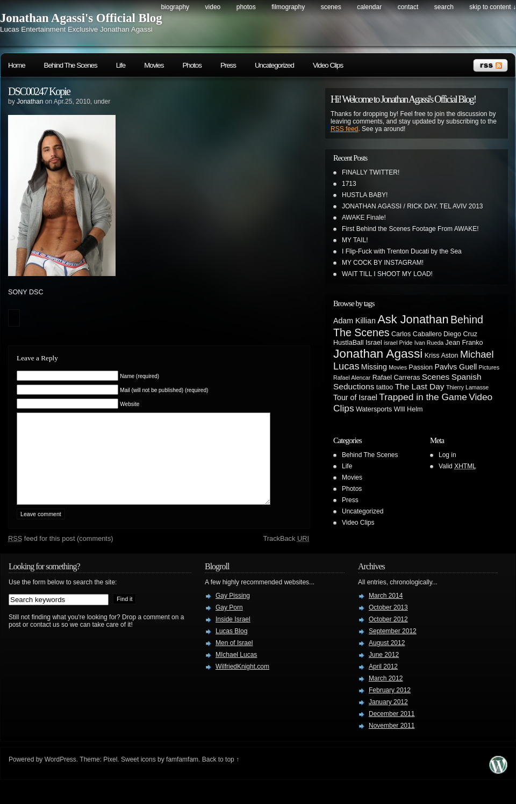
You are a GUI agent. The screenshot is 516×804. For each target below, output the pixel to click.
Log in (447, 455)
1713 (349, 183)
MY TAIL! (355, 240)
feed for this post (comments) (60, 555)
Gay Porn (229, 623)
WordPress (60, 775)
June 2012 (384, 671)
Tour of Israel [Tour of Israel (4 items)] (355, 397)
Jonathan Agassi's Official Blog (81, 18)
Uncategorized (274, 65)
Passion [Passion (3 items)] (420, 367)
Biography (175, 7)
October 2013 (388, 623)
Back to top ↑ (220, 775)
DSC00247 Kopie (39, 91)
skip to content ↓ (492, 7)
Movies (153, 65)
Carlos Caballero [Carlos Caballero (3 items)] (416, 334)
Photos (246, 7)
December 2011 (391, 730)
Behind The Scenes (70, 65)
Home (16, 65)
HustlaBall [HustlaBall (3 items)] (348, 342)
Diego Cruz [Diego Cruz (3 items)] (460, 334)
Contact (408, 7)
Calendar (369, 7)
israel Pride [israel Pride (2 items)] (398, 342)
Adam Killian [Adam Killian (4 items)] (354, 320)
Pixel (110, 775)
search (444, 7)
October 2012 (388, 635)
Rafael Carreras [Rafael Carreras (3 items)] (396, 377)
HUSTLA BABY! (365, 195)
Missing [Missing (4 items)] (374, 367)
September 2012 (393, 647)
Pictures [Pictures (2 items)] (489, 367)
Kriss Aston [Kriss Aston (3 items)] (441, 355)
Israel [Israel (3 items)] (374, 342)
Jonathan (30, 101)
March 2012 (386, 694)
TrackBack (286, 555)
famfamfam (182, 775)
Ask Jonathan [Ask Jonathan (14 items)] (412, 319)
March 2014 (386, 611)
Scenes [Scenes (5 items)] (436, 376)
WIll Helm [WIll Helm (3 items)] (408, 409)
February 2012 (390, 706)
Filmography (288, 7)
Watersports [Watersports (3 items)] (374, 409)
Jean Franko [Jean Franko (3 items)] (464, 342)
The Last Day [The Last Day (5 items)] (420, 386)
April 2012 (383, 682)
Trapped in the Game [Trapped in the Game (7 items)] (423, 397)
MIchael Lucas (236, 671)
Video (213, 7)
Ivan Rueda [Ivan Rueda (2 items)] (429, 342)
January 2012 (388, 718)
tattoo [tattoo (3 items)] (384, 387)
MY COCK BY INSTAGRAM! (383, 262)
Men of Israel (234, 659)
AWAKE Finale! (364, 217)
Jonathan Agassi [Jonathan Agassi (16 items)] (377, 353)
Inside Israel (233, 635)
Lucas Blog (231, 647)
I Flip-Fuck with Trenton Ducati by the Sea (402, 251)
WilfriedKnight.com (242, 682)
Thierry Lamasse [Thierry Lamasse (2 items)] (467, 387)
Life (121, 65)
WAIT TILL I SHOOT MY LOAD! (387, 274)
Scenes (331, 7)
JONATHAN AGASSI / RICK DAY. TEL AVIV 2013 (412, 206)
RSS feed (344, 129)
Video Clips (328, 65)
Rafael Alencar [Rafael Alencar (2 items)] (351, 377)
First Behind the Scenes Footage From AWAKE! (410, 229)
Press (228, 65)
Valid (457, 466)
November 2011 (391, 741)
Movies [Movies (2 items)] (398, 367)
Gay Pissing (233, 611)
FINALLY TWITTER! (370, 172)
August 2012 (387, 659)
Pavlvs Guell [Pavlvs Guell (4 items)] (455, 367)
